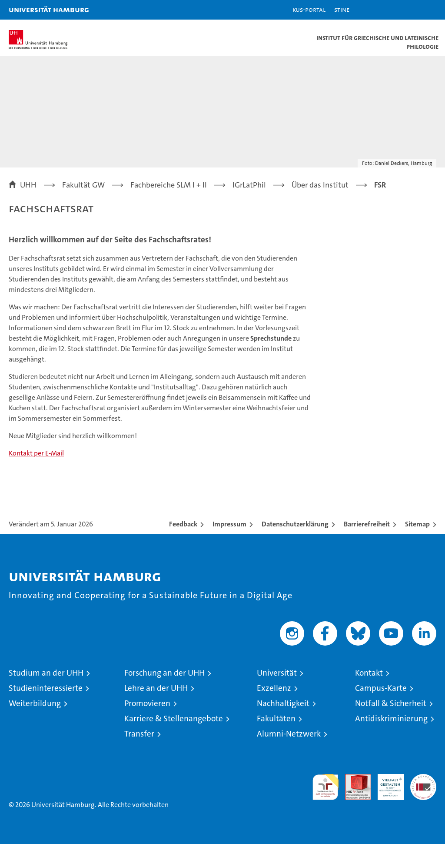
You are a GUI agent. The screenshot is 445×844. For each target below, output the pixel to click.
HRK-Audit (386, 783)
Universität (277, 672)
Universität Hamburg (49, 9)
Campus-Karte (381, 688)
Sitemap (417, 524)
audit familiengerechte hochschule (325, 787)
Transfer (139, 733)
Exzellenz (274, 688)
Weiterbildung (35, 703)
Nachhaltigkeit (283, 703)
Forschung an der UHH (164, 672)
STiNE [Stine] (341, 9)
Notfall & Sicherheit (390, 703)
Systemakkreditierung (423, 778)
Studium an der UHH (46, 672)
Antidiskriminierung (391, 718)
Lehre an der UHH (156, 688)
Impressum (229, 524)
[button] (411, 10)
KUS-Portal (308, 9)
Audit (353, 778)
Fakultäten (276, 718)
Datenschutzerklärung (295, 524)
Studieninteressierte (46, 688)
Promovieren (147, 703)
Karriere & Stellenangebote (173, 718)
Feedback (183, 524)
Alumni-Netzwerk (289, 733)
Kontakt (369, 672)
